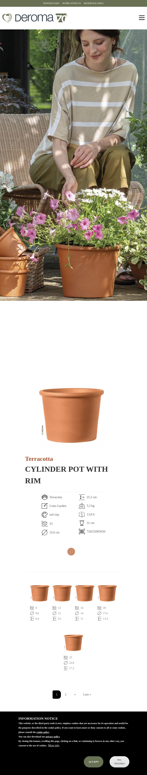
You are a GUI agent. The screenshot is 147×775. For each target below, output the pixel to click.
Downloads (51, 3)
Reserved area (94, 3)
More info (53, 750)
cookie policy (42, 737)
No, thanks (119, 766)
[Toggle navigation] (142, 17)
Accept (93, 766)
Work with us (71, 3)
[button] (71, 415)
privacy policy (53, 741)
